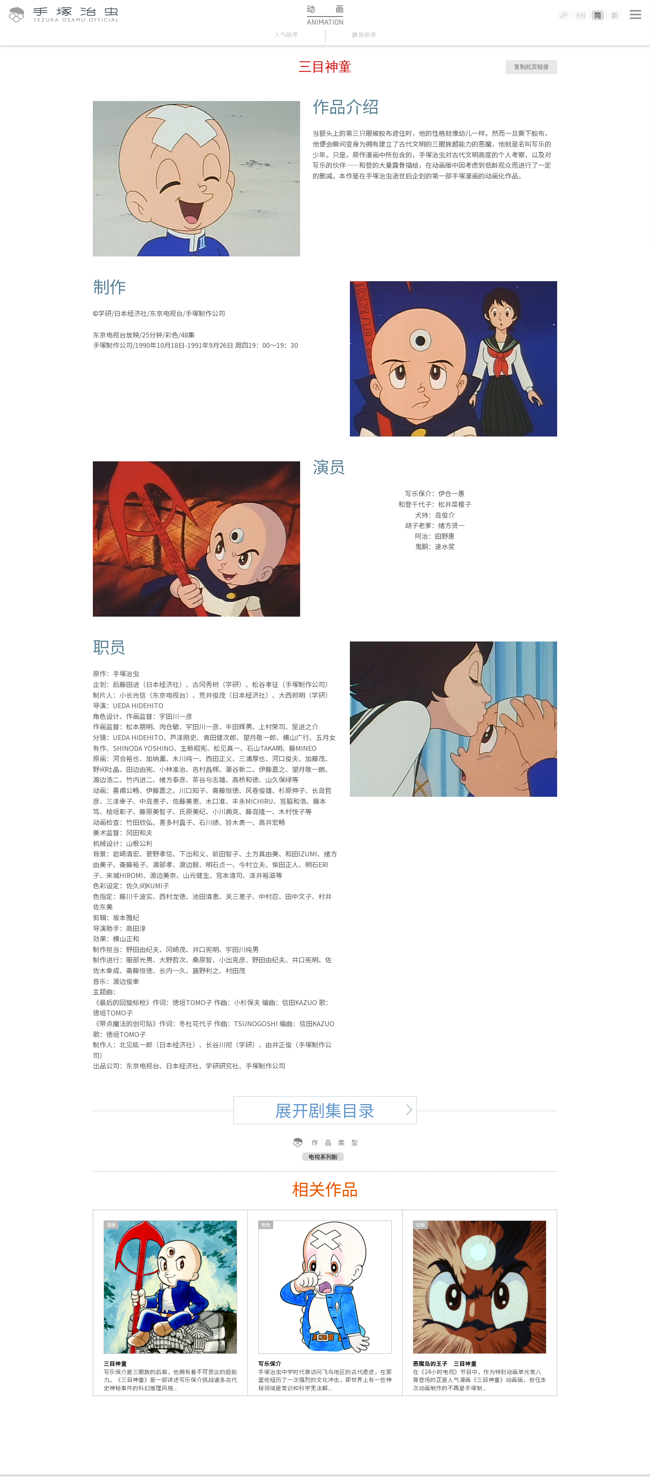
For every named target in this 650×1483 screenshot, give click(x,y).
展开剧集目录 (325, 1110)
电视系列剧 (322, 1157)
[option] (170, 1303)
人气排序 (286, 35)
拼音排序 (364, 35)
